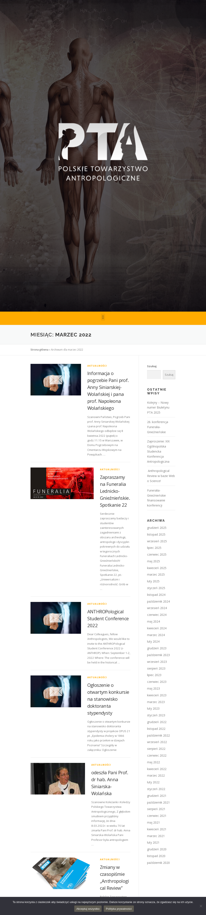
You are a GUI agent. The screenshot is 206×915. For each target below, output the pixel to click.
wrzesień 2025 (157, 541)
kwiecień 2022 (156, 769)
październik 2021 (158, 802)
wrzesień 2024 (157, 608)
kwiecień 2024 (156, 628)
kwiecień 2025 (156, 568)
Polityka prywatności (119, 908)
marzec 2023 (156, 702)
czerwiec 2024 (156, 615)
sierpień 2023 (156, 668)
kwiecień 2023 (156, 695)
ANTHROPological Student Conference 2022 (108, 618)
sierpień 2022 (156, 749)
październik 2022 (158, 735)
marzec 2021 (156, 836)
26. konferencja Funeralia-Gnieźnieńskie (157, 427)
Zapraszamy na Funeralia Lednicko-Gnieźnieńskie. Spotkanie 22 (115, 491)
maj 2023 (153, 688)
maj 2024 (153, 621)
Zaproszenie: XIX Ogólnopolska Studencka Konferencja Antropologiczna (158, 451)
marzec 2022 (156, 775)
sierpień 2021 (156, 809)
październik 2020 (158, 863)
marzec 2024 (156, 635)
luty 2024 (153, 641)
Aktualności (97, 365)
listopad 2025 (156, 534)
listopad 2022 (156, 729)
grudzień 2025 (156, 528)
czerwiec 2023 (156, 682)
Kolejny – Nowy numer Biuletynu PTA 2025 (158, 408)
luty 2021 (153, 842)
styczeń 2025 (156, 588)
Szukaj (152, 366)
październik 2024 (158, 601)
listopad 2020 (156, 856)
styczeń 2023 (156, 715)
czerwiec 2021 (156, 816)
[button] (103, 317)
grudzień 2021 (156, 796)
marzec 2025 (156, 574)
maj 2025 (153, 561)
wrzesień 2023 (157, 662)
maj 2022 (153, 762)
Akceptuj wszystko (88, 908)
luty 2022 (153, 782)
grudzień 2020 (156, 849)
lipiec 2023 (154, 675)
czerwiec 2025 (156, 554)
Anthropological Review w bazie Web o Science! (161, 476)
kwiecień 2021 (156, 829)
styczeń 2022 (156, 789)
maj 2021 (153, 822)
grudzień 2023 (156, 648)
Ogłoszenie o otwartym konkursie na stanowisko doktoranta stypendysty (108, 699)
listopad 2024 (156, 595)
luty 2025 (153, 581)
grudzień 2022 (156, 722)
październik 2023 (158, 655)
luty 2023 (153, 708)
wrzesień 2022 (157, 742)
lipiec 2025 (154, 548)
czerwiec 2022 (156, 755)
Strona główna (39, 349)
